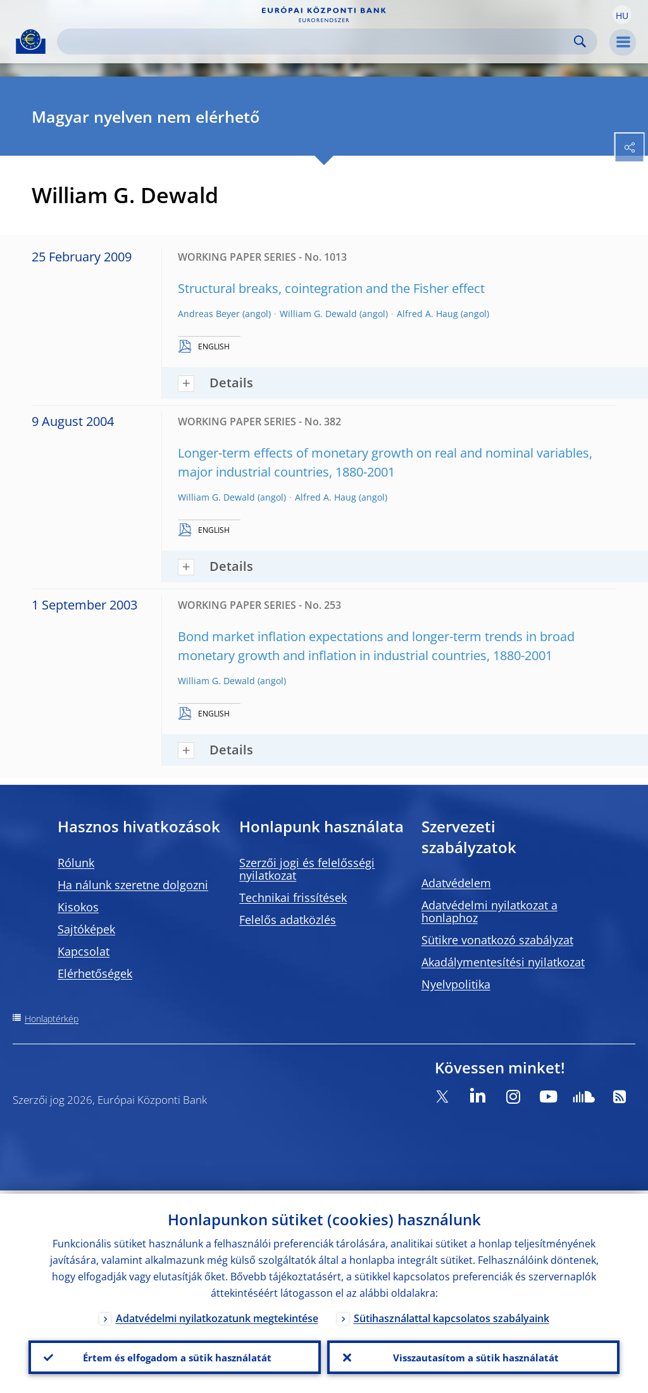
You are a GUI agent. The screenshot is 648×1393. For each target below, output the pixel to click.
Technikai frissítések (293, 897)
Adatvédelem (456, 882)
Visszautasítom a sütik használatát (473, 1356)
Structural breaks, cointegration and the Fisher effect (331, 288)
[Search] (317, 41)
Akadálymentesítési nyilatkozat (503, 962)
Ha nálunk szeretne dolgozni (133, 884)
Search (580, 41)
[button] (622, 14)
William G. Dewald (318, 314)
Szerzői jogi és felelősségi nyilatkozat (307, 869)
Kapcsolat (83, 951)
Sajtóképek (86, 929)
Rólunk (76, 862)
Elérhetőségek (95, 973)
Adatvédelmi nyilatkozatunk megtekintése (217, 1315)
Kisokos (78, 907)
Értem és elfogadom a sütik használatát (174, 1356)
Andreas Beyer (209, 314)
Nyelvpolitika (455, 984)
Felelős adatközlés (287, 919)
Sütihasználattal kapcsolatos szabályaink (451, 1315)
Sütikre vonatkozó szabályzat (497, 939)
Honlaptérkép (51, 1019)
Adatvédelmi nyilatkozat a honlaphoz (489, 911)
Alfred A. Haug (427, 314)
